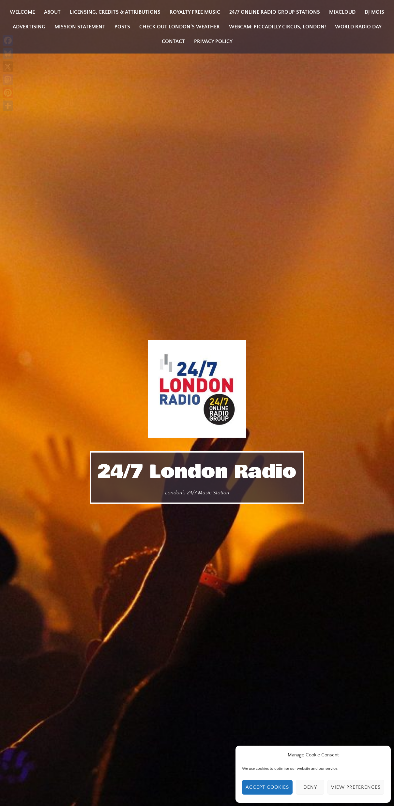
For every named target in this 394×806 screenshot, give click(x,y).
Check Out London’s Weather (179, 27)
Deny (310, 787)
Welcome (22, 12)
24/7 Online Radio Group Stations (274, 12)
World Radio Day (358, 27)
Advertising (29, 27)
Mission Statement (79, 27)
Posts (122, 27)
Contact (173, 41)
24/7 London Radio (197, 472)
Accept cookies (267, 787)
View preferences (356, 787)
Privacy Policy (213, 41)
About (52, 12)
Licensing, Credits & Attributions (115, 12)
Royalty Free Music (195, 12)
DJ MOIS (374, 12)
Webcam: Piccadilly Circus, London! (277, 27)
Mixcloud (342, 12)
